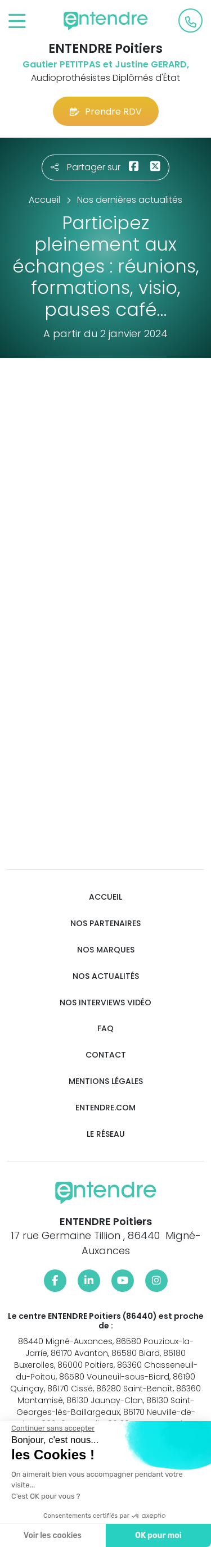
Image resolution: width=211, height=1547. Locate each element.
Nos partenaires (105, 923)
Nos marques (105, 950)
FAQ (105, 1028)
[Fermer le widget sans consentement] (52, 1428)
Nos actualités (106, 976)
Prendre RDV (106, 111)
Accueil (105, 897)
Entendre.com (105, 1108)
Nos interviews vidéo (105, 1003)
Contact (106, 1055)
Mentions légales (106, 1081)
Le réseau (106, 1134)
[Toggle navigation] (17, 21)
